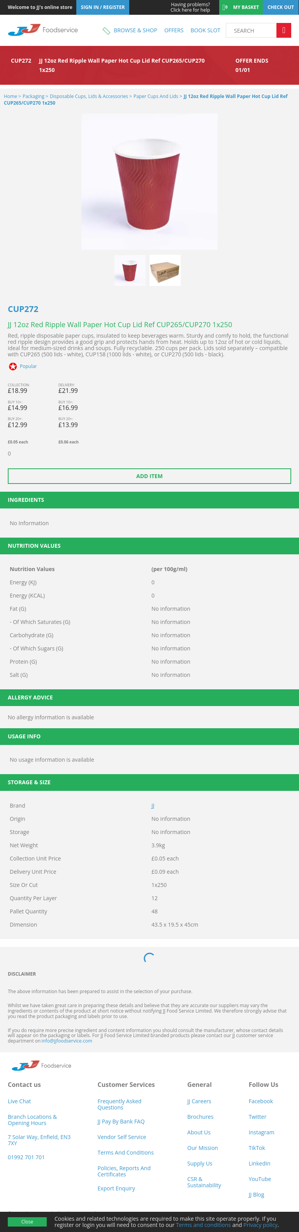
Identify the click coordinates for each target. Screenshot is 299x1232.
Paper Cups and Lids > (158, 96)
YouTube (260, 1179)
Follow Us (263, 1084)
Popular (28, 366)
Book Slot (205, 30)
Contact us (24, 1084)
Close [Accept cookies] (27, 1221)
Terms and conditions (203, 1224)
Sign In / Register (103, 7)
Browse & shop (135, 30)
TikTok (257, 1147)
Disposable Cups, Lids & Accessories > (91, 96)
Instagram (261, 1132)
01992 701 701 (26, 1157)
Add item (149, 476)
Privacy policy (260, 1224)
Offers (173, 30)
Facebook (261, 1101)
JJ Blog (256, 1194)
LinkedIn (260, 1163)
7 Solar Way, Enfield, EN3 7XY (39, 1140)
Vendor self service (122, 1137)
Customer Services (126, 1084)
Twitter (258, 1116)
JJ (153, 805)
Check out (280, 7)
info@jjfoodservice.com (66, 1040)
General (199, 1084)
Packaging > (35, 96)
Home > (12, 96)
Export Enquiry (116, 1188)
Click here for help (185, 7)
